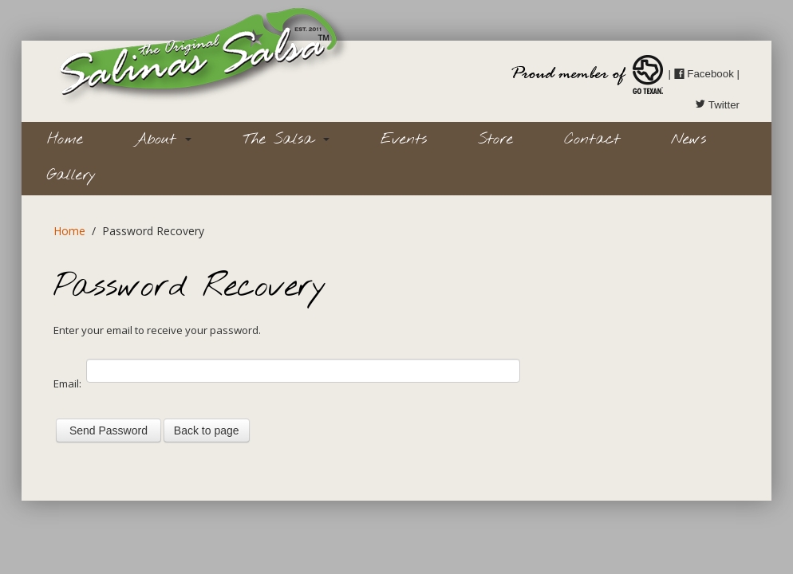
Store (495, 139)
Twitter (717, 105)
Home (65, 139)
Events (404, 139)
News (688, 139)
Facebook (704, 74)
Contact (592, 139)
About (162, 139)
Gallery (71, 175)
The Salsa (286, 139)
